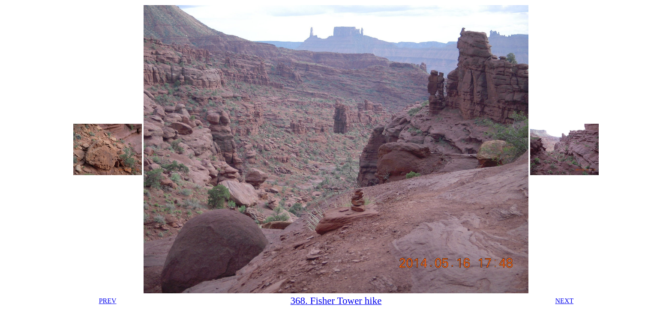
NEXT (564, 300)
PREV (108, 300)
